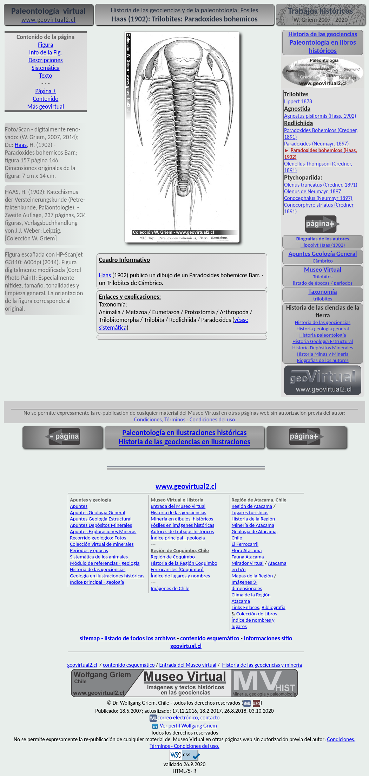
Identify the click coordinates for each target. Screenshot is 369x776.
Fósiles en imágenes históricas (182, 525)
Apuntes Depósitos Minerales (101, 525)
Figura (45, 44)
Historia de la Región (253, 519)
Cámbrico (322, 261)
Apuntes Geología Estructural (101, 519)
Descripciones (45, 60)
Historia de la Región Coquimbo (184, 563)
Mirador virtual (248, 563)
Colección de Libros (256, 613)
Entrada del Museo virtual (178, 506)
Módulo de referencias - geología (104, 563)
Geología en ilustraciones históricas (107, 576)
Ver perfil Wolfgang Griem (184, 725)
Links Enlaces (245, 607)
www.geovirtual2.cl (186, 486)
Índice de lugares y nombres (180, 576)
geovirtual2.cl (82, 664)
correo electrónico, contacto (188, 717)
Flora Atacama (247, 550)
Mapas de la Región (252, 576)
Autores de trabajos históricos (182, 531)
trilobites (322, 299)
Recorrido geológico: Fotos (98, 538)
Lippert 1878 (298, 101)
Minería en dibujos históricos (182, 519)
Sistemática (46, 68)
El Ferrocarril (245, 544)
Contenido (45, 99)
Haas (21, 145)
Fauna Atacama (248, 557)
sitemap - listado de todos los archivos (128, 638)
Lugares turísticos (250, 512)
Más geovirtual (45, 106)
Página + (45, 91)
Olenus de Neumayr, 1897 (312, 191)
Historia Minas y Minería (323, 354)
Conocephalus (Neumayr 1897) (318, 198)
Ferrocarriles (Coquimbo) (177, 569)
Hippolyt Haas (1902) (323, 245)
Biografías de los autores (322, 238)
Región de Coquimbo (173, 557)
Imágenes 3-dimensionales (247, 585)
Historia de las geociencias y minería (262, 664)
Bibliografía (273, 607)
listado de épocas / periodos (322, 283)
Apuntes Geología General (97, 512)
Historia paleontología (322, 335)
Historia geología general (322, 328)
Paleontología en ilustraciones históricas (185, 432)
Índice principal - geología (97, 582)
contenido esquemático (209, 638)
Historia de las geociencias (322, 322)
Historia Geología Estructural (322, 341)
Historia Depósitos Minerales (322, 347)
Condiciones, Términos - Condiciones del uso (184, 419)
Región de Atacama (252, 506)
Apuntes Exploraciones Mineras (103, 531)
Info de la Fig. (45, 52)
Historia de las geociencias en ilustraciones (184, 441)
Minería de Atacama (253, 525)
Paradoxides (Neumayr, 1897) (316, 143)
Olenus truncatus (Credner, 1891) (320, 184)
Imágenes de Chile (170, 588)
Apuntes (78, 506)
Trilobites (322, 276)
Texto (45, 75)
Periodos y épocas (89, 550)
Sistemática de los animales (99, 557)
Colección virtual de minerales (101, 544)
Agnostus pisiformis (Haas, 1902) (320, 115)
